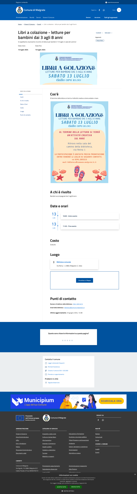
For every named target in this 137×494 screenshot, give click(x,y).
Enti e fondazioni (21, 443)
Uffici (17, 440)
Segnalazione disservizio (49, 469)
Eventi (39, 24)
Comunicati (98, 437)
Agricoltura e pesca (75, 453)
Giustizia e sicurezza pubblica (78, 437)
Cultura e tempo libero (49, 437)
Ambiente (72, 443)
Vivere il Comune (29, 24)
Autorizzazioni (73, 450)
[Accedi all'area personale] (112, 2)
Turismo (44, 453)
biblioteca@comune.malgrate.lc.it (74, 308)
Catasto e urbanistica (48, 450)
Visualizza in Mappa (84, 280)
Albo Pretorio (73, 469)
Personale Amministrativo (24, 450)
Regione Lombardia (22, 2)
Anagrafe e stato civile (49, 434)
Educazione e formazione (76, 434)
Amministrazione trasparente (78, 466)
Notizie (97, 434)
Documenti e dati (21, 453)
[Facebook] (98, 10)
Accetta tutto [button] (61, 487)
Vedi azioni (109, 33)
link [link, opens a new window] (86, 483)
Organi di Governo (21, 434)
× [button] (135, 474)
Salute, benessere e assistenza (78, 447)
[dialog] (68, 483)
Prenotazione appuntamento (51, 466)
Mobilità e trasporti (48, 456)
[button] (68, 491)
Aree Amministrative (22, 437)
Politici (18, 447)
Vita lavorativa (46, 440)
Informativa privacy (75, 472)
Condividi (99, 33)
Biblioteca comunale (64, 262)
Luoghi (97, 449)
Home (20, 24)
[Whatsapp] (103, 10)
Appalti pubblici (47, 447)
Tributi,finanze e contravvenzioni (79, 440)
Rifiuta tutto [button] (75, 487)
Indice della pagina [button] (25, 91)
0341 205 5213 (78, 304)
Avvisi (97, 440)
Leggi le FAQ (46, 472)
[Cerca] (119, 10)
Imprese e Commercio (48, 443)
